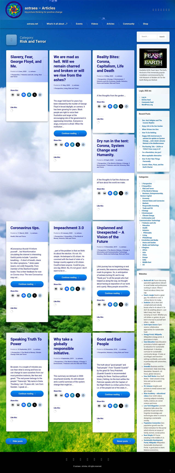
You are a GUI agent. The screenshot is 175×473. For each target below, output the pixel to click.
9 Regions (145, 248)
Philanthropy (147, 238)
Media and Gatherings (110, 254)
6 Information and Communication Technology (113, 251)
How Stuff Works (150, 376)
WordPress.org (147, 105)
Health (118, 81)
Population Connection (152, 423)
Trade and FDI (147, 208)
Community (128, 24)
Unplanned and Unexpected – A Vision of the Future (110, 235)
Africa (144, 250)
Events (79, 24)
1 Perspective (15, 75)
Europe (145, 257)
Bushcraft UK (149, 280)
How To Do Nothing (149, 133)
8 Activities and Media (150, 240)
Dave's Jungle (149, 295)
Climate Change (148, 216)
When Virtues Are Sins (150, 129)
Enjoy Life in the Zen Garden (152, 126)
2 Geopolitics (68, 236)
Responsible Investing (150, 206)
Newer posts (122, 441)
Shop (145, 24)
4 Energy (110, 79)
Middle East (146, 262)
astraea (33, 71)
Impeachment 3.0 (69, 228)
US (143, 265)
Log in (144, 97)
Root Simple (148, 435)
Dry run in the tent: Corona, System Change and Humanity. (113, 148)
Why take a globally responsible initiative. (64, 346)
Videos (94, 24)
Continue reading (74, 133)
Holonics (124, 81)
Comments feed (147, 102)
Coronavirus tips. (25, 228)
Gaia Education (149, 342)
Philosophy (147, 233)
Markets (145, 203)
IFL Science (148, 386)
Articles (110, 24)
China (144, 255)
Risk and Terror (73, 88)
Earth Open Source (151, 325)
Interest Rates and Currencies (153, 201)
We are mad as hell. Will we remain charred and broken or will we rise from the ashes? (69, 68)
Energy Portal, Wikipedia (153, 334)
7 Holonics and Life (26, 75)
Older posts (18, 441)
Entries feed (146, 100)
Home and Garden (103, 83)
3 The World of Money (114, 163)
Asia (144, 252)
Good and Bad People (109, 341)
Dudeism (147, 303)
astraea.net (32, 24)
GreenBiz (147, 366)
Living (36, 75)
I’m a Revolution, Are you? (151, 152)
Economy (112, 81)
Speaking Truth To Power (26, 341)
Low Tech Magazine (151, 406)
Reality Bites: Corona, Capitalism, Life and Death (110, 64)
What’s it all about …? (57, 24)
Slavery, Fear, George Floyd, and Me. (26, 61)
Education (146, 225)
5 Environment (118, 79)
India (144, 260)
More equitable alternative (151, 156)
